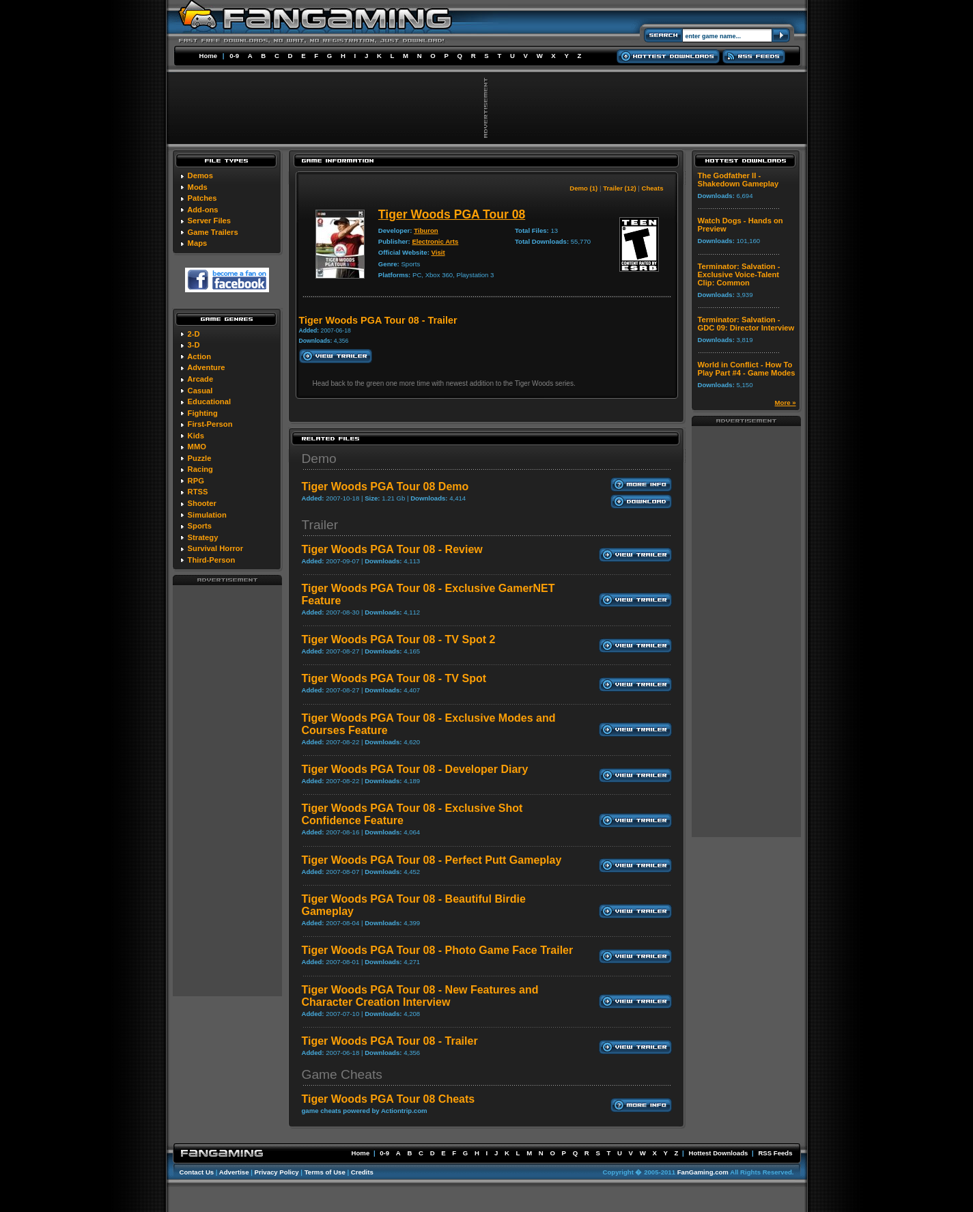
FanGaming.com (703, 1172)
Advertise (234, 1172)
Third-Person (212, 560)
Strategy (203, 537)
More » (785, 402)
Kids (196, 436)
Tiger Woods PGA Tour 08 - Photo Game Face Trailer (438, 950)
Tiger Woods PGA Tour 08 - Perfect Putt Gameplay (432, 860)
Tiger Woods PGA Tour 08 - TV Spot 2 (399, 639)
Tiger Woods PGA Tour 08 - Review (392, 549)
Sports (200, 526)
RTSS (198, 492)
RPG (196, 481)
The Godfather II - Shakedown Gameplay (738, 179)
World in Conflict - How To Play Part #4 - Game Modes (746, 369)
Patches (202, 198)
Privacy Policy (277, 1172)
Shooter (202, 503)
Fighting (203, 413)
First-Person (210, 424)
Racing (200, 469)
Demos (200, 175)
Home (208, 55)
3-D (194, 345)
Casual (200, 390)
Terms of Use (325, 1172)
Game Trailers (213, 232)
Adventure (206, 367)
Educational (209, 401)
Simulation (207, 515)
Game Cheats (342, 1074)
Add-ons (202, 210)
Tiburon (426, 230)
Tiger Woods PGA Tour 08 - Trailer (390, 1041)
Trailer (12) (619, 188)
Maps (198, 243)
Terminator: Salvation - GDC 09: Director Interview (746, 323)
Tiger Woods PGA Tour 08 (451, 214)
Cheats (653, 188)
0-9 (234, 55)
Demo (319, 458)
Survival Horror (215, 548)
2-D (194, 334)
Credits (362, 1172)
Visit (438, 252)
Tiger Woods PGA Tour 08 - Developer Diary (415, 769)
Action (199, 356)
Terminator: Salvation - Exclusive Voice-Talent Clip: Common (739, 274)
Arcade (200, 379)
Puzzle (200, 458)
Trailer (320, 525)
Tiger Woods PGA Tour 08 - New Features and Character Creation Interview (420, 996)
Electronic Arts (435, 241)
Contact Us (197, 1172)
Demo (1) (583, 188)
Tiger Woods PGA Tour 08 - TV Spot (394, 678)
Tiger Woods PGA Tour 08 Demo (385, 486)
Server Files (209, 220)
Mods (198, 187)
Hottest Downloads (718, 1153)
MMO (197, 446)
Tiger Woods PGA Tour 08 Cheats (388, 1099)
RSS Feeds (775, 1153)
